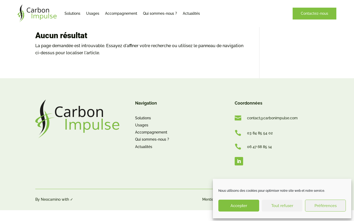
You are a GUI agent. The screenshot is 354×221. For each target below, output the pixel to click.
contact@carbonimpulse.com (272, 129)
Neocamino (51, 210)
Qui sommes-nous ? (160, 13)
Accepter (238, 205)
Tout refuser (282, 205)
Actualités (191, 13)
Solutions (72, 13)
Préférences (325, 205)
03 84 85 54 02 (260, 143)
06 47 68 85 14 (259, 157)
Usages (92, 13)
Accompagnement (121, 13)
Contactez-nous (314, 13)
